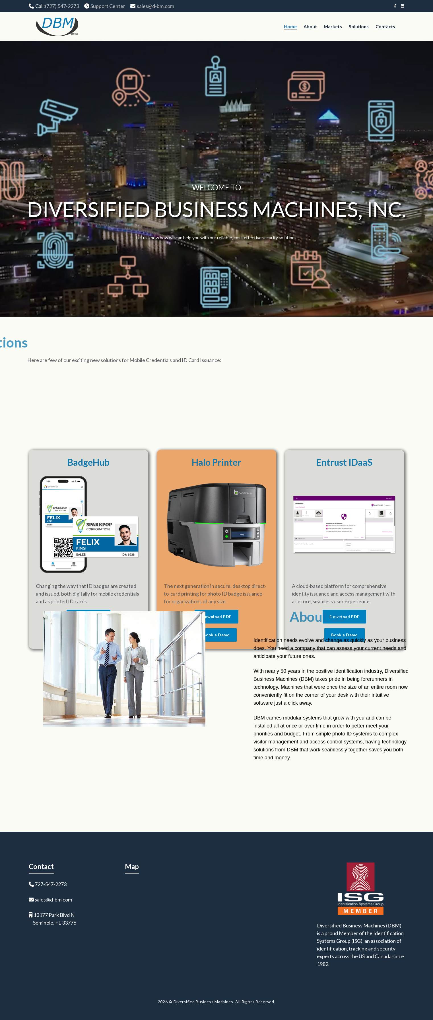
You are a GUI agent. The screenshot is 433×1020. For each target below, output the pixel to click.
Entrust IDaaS (344, 564)
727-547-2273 (51, 884)
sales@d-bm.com (155, 6)
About (310, 26)
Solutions (359, 26)
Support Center (107, 6)
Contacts (385, 26)
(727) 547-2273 (62, 6)
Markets (333, 26)
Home (290, 26)
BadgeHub (88, 564)
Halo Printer (216, 564)
